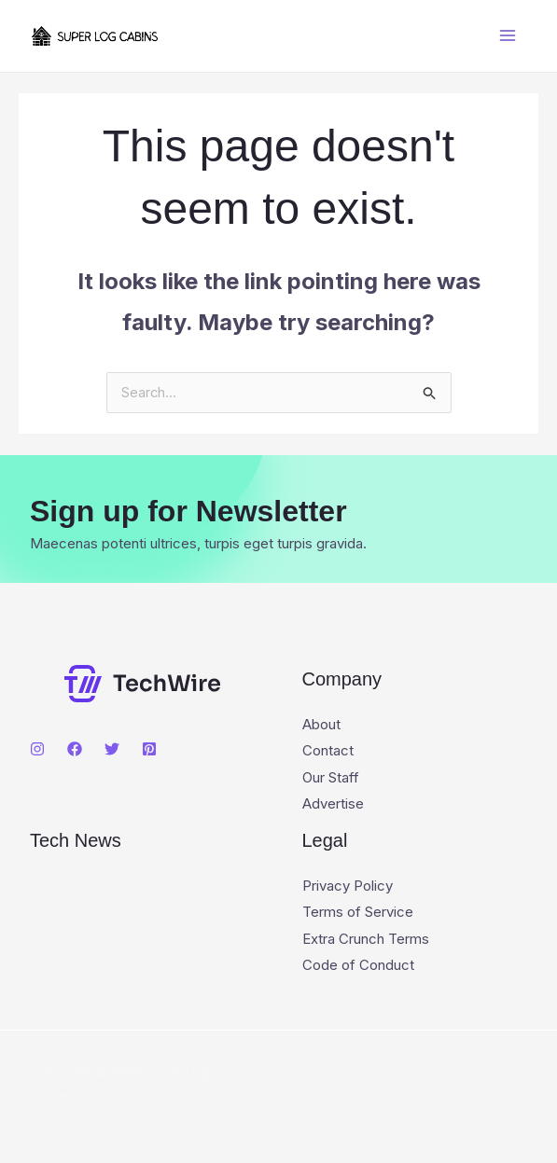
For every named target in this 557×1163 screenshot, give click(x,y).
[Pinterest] (149, 749)
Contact (328, 751)
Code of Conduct (358, 963)
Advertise (333, 803)
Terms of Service (357, 911)
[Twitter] (111, 749)
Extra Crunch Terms (365, 937)
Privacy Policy (347, 884)
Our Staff (330, 777)
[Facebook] (74, 749)
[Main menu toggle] (508, 36)
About (321, 725)
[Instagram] (37, 749)
